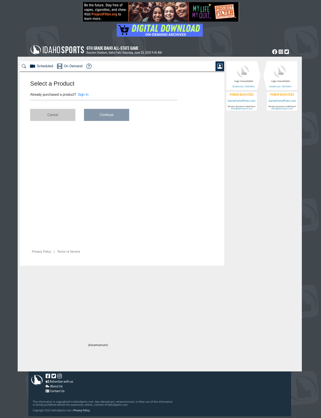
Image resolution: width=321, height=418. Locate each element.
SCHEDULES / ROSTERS (243, 87)
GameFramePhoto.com (241, 100)
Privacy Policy (81, 410)
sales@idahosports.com (242, 109)
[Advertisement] (98, 359)
